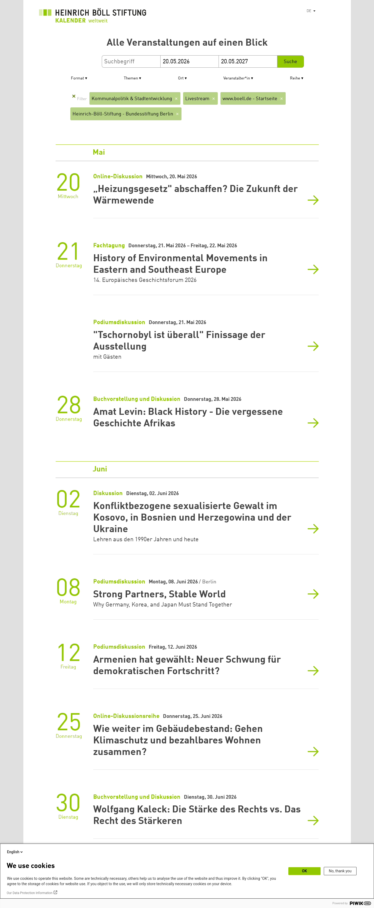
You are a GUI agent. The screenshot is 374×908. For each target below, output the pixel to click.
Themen (131, 79)
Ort (181, 79)
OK (304, 871)
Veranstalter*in (236, 79)
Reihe (295, 79)
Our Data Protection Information (29, 893)
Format (77, 79)
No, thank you (340, 871)
